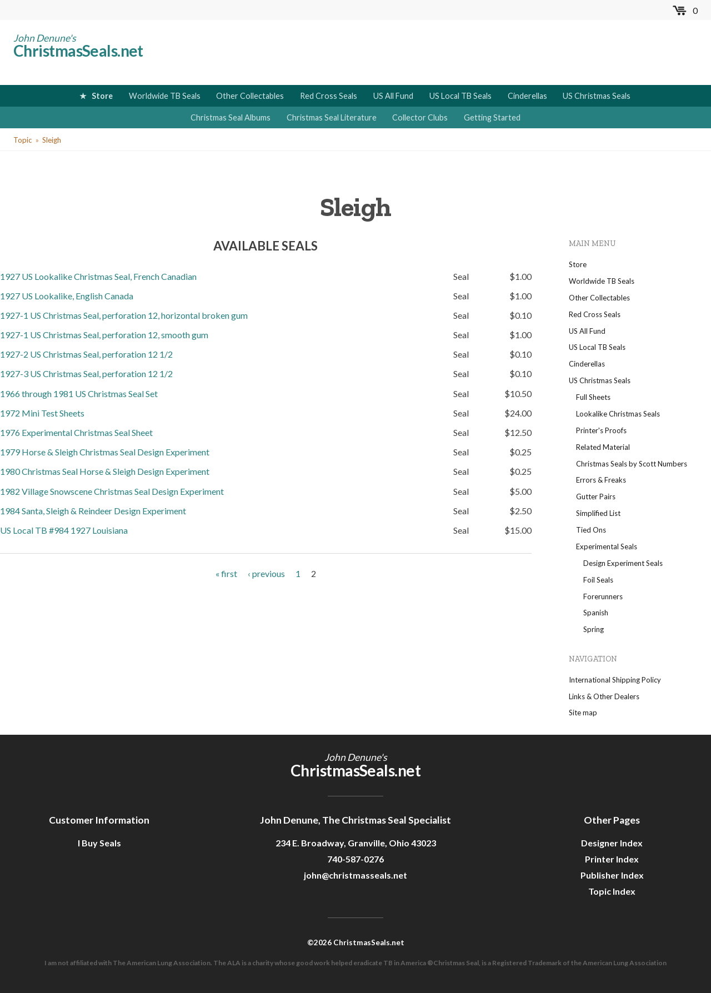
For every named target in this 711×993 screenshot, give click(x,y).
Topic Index (611, 891)
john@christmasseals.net (355, 875)
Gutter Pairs (595, 496)
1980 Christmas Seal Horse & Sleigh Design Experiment (104, 471)
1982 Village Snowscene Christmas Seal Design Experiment (112, 491)
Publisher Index (612, 875)
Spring (593, 629)
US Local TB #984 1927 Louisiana (64, 530)
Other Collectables (250, 96)
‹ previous (266, 573)
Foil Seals (598, 579)
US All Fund (393, 96)
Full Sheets (593, 397)
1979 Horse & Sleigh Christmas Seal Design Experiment (104, 452)
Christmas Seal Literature (332, 117)
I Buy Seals (99, 842)
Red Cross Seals (328, 96)
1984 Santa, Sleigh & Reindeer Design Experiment (93, 510)
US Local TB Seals (460, 96)
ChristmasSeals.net (78, 50)
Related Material (603, 447)
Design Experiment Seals (623, 563)
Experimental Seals (606, 546)
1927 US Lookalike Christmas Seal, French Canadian (98, 276)
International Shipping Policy (615, 679)
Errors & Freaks (601, 479)
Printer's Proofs (601, 430)
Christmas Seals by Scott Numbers (631, 463)
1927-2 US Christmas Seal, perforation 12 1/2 (86, 354)
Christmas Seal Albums (231, 117)
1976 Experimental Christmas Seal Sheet (76, 432)
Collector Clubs (420, 117)
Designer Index (612, 842)
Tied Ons (591, 529)
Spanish (595, 612)
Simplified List (598, 513)
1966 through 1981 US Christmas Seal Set (79, 393)
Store (102, 96)
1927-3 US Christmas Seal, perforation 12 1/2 (86, 373)
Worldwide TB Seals (165, 96)
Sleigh (51, 140)
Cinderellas (527, 96)
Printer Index (612, 859)
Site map (583, 712)
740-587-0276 (355, 859)
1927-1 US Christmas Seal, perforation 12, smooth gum (104, 334)
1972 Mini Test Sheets (42, 413)
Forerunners (603, 596)
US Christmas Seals (596, 96)
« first (226, 573)
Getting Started (492, 117)
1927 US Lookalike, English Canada (66, 295)
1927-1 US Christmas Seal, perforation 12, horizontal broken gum (124, 315)
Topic (22, 140)
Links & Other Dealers (604, 696)
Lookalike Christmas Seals (618, 413)
